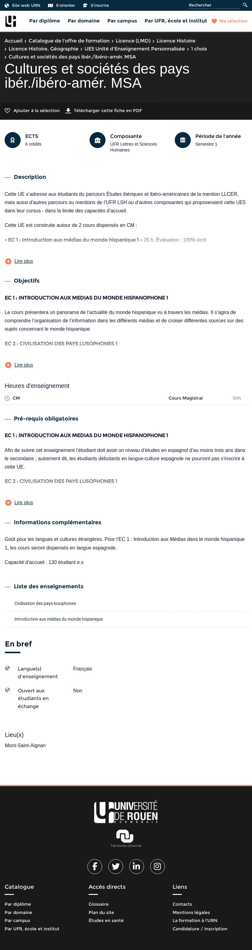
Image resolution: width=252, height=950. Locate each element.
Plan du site (101, 912)
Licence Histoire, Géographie (43, 49)
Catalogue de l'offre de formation (69, 41)
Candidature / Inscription (200, 929)
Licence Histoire (176, 41)
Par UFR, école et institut (176, 21)
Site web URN (22, 5)
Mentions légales (191, 912)
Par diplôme (44, 21)
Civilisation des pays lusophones (45, 603)
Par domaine (84, 21)
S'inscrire (96, 5)
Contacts (182, 904)
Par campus (122, 21)
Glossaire (99, 904)
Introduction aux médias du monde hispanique (58, 619)
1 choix (199, 49)
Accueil (13, 41)
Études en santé (106, 920)
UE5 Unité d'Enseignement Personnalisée (135, 49)
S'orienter (61, 5)
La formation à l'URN (195, 920)
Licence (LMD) (133, 41)
